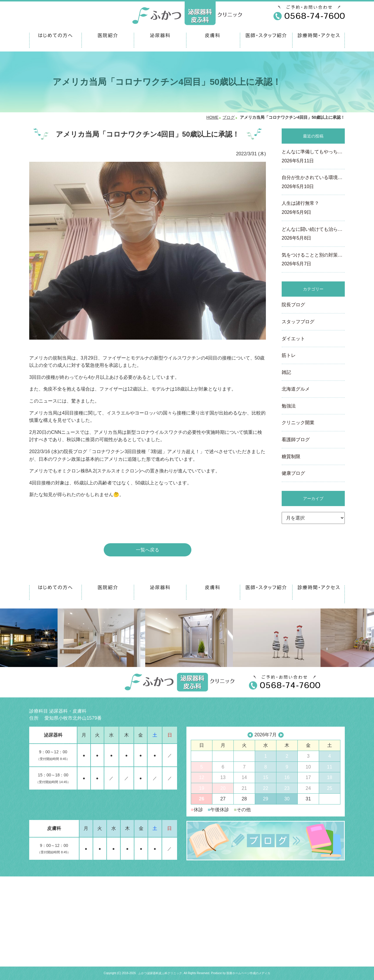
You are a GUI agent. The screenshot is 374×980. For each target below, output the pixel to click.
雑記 (286, 372)
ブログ (228, 117)
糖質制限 (291, 456)
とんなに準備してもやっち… (313, 156)
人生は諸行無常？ (313, 208)
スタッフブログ (298, 321)
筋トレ (289, 355)
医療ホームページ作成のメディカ (248, 973)
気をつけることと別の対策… (313, 260)
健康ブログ (293, 473)
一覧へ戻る (147, 549)
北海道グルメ (296, 388)
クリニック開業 (298, 422)
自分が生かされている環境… (313, 182)
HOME (212, 117)
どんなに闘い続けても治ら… (313, 234)
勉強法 (289, 405)
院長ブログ (293, 304)
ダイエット (293, 338)
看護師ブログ (296, 439)
